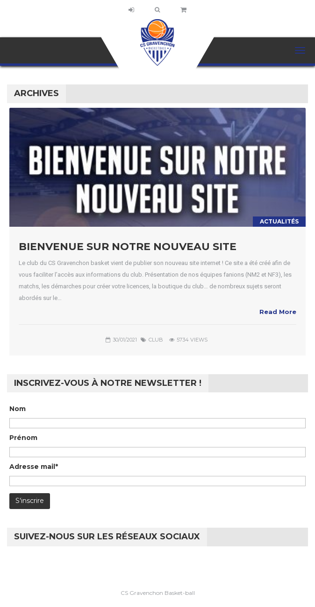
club (156, 339)
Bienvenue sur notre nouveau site (127, 246)
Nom (17, 409)
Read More (277, 311)
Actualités (279, 221)
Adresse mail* (33, 466)
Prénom (23, 437)
